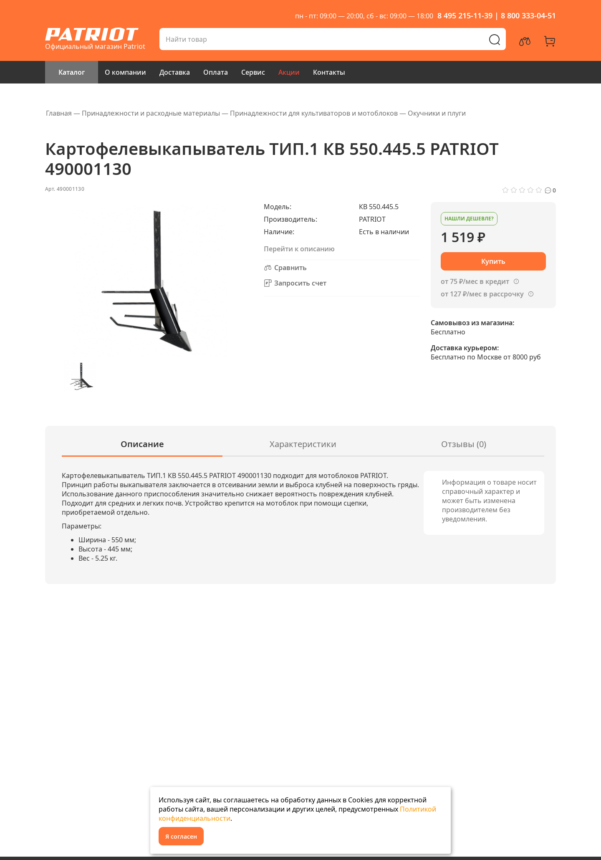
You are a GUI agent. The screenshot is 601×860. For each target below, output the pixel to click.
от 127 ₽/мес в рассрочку (482, 294)
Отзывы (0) (463, 444)
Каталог (71, 72)
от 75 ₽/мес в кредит (475, 281)
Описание (142, 444)
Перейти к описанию (299, 249)
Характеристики (303, 444)
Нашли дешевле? (469, 218)
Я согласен (181, 836)
